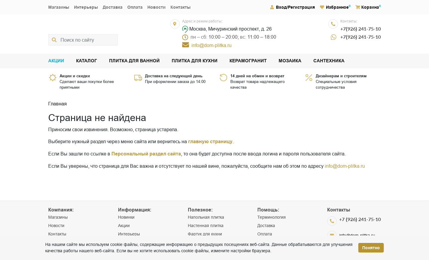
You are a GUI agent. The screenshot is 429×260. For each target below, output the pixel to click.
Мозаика (290, 61)
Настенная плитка (205, 225)
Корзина (367, 7)
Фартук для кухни (205, 234)
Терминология (271, 217)
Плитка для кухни (194, 61)
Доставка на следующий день (174, 75)
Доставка (113, 7)
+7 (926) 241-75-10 (360, 219)
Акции (56, 61)
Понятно (371, 247)
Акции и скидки (75, 75)
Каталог (86, 61)
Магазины (58, 7)
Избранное (334, 7)
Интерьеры (86, 7)
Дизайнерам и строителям (341, 75)
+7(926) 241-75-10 (360, 28)
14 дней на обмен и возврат (257, 75)
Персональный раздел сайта (146, 154)
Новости (156, 7)
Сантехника (329, 61)
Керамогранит (248, 61)
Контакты (180, 7)
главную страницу (210, 141)
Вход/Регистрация (292, 7)
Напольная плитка (206, 217)
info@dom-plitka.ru (345, 166)
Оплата (135, 7)
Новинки (126, 217)
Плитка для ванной (134, 61)
